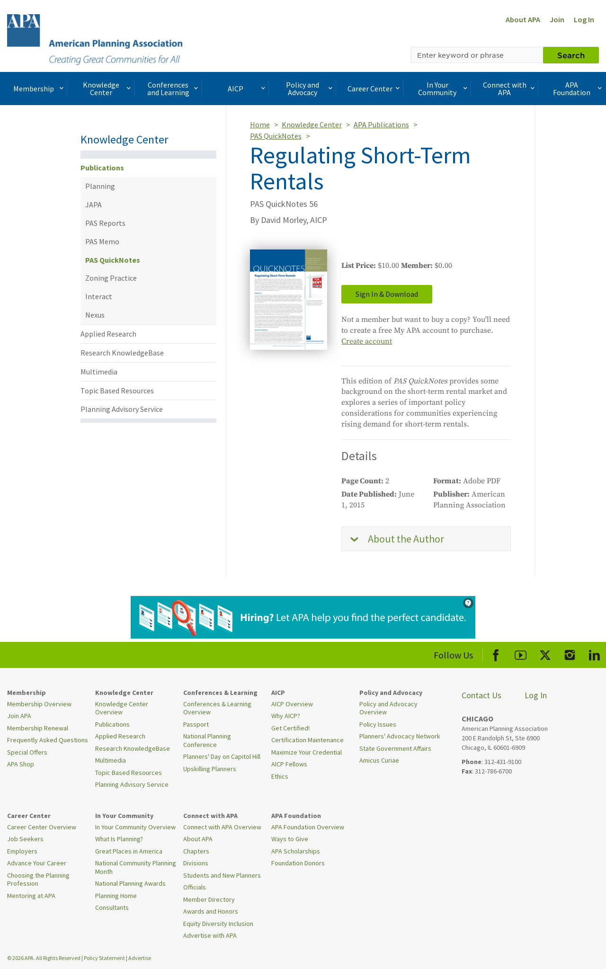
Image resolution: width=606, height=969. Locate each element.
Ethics (279, 776)
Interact (98, 296)
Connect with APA (509, 88)
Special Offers (27, 752)
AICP (247, 88)
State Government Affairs (395, 748)
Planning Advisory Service (121, 409)
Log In (584, 19)
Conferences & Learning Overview (217, 708)
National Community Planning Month (135, 867)
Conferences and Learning (173, 88)
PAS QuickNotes (112, 260)
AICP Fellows (289, 764)
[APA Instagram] (569, 653)
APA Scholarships (295, 851)
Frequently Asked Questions (47, 740)
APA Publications (381, 124)
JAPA (93, 204)
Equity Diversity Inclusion (218, 923)
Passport (196, 724)
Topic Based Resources (117, 390)
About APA (523, 19)
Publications (102, 167)
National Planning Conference (207, 740)
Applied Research (108, 333)
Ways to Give (289, 839)
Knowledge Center (108, 88)
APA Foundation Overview (307, 827)
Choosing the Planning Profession (38, 879)
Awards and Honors (210, 911)
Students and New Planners (222, 875)
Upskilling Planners (209, 769)
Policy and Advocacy (310, 88)
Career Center (375, 88)
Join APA (19, 715)
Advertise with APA (210, 935)
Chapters (196, 851)
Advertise (139, 957)
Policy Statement (104, 957)
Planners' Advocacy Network (399, 736)
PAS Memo (102, 241)
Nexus (95, 315)
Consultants (112, 907)
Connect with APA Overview (222, 827)
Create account (366, 341)
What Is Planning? (119, 839)
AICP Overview (292, 704)
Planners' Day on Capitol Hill (221, 756)
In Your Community (443, 88)
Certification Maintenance (307, 740)
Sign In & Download (387, 294)
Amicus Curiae (379, 760)
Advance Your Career (36, 863)
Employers (22, 851)
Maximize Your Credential (306, 752)
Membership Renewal (37, 728)
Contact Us (481, 695)
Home (260, 124)
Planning (100, 186)
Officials (194, 887)
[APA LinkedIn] (594, 653)
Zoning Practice (111, 278)
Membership (39, 88)
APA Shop (20, 764)
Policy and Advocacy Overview (388, 708)
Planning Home (116, 895)
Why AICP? (285, 715)
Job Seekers (25, 839)
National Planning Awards (130, 883)
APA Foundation (578, 88)
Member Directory (209, 899)
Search (571, 55)
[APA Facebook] (496, 653)
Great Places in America (128, 851)
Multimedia (98, 371)
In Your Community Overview (135, 827)
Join (557, 19)
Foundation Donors (298, 863)
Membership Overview (39, 704)
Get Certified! (290, 728)
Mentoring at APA (31, 895)
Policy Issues (377, 724)
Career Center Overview (41, 827)
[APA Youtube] (520, 653)
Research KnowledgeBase (122, 352)
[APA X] (545, 653)
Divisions (195, 863)
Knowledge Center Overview (121, 708)
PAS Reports (105, 223)
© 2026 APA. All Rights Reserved (44, 957)
